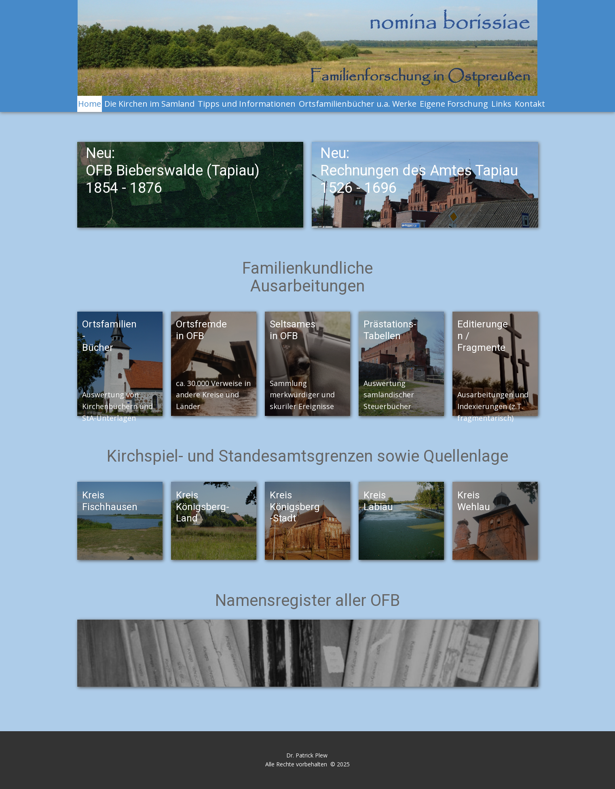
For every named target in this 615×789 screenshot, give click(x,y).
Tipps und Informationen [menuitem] (247, 103)
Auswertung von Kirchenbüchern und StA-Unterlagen (117, 406)
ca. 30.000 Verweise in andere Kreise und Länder (213, 394)
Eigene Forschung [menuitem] (454, 103)
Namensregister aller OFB (307, 600)
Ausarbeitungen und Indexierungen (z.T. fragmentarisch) (492, 406)
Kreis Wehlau (473, 501)
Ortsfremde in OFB (202, 330)
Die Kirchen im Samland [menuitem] (149, 103)
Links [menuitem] (501, 103)
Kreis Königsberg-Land (202, 506)
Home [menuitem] (89, 103)
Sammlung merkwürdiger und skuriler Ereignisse (302, 394)
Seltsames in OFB (294, 330)
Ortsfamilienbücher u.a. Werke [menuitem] (357, 103)
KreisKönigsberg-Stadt (295, 506)
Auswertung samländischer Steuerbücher (389, 394)
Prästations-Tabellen (390, 330)
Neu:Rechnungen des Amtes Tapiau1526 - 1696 (419, 170)
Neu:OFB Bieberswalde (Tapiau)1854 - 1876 (173, 170)
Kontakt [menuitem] (530, 103)
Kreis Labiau (378, 501)
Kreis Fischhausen (109, 501)
